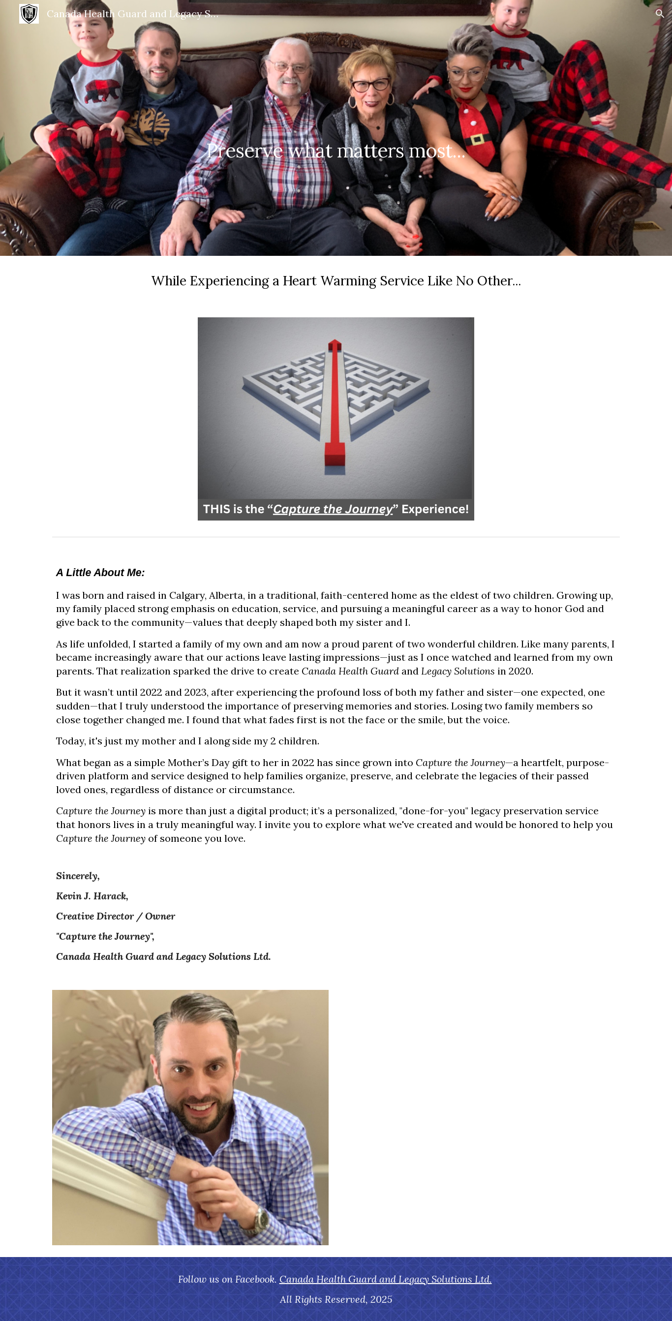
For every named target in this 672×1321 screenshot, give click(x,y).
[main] (336, 128)
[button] (660, 14)
